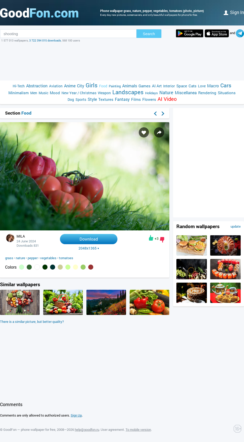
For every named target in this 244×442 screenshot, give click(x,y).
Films (136, 99)
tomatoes (66, 258)
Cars (225, 85)
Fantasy (122, 99)
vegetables (48, 258)
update (236, 226)
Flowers (149, 99)
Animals (129, 85)
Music (43, 92)
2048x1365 (89, 248)
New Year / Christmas (79, 92)
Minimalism (18, 92)
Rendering (207, 92)
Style (92, 99)
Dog (71, 99)
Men (33, 92)
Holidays (151, 93)
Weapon (104, 92)
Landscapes (128, 92)
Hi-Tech (19, 86)
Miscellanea (186, 92)
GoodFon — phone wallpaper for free (29, 429)
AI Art (157, 85)
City (80, 85)
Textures (105, 99)
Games (144, 85)
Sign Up (76, 415)
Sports (80, 99)
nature (20, 258)
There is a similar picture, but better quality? (32, 321)
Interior (169, 86)
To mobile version (138, 429)
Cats (192, 85)
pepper (33, 258)
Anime (69, 85)
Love (202, 86)
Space (181, 85)
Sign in (234, 12)
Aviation (56, 86)
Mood (55, 92)
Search (149, 34)
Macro (213, 85)
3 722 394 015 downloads (45, 40)
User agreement (112, 429)
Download (89, 239)
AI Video (167, 99)
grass (9, 258)
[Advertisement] (122, 61)
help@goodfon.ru (87, 429)
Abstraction (37, 85)
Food (103, 86)
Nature (166, 92)
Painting (115, 86)
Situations (227, 92)
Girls (92, 85)
